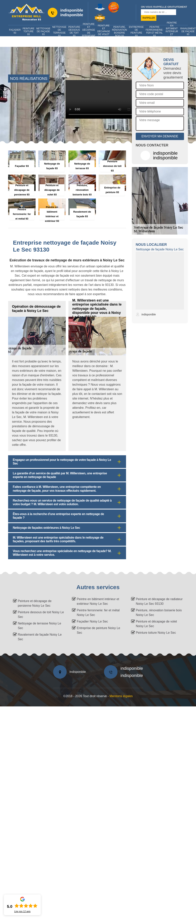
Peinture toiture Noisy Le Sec (156, 632)
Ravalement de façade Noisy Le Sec (40, 637)
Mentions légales (121, 696)
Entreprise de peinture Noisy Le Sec (98, 630)
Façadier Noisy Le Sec (92, 621)
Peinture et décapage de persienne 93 (88, 31)
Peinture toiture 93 (28, 31)
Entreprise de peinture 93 (136, 31)
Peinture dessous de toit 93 (74, 31)
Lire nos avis (22, 911)
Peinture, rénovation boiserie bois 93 (119, 31)
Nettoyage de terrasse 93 (59, 31)
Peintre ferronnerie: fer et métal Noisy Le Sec (98, 613)
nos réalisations (28, 78)
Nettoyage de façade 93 (43, 31)
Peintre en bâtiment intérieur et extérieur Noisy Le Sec (98, 601)
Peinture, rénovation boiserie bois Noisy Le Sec (159, 613)
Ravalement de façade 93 (188, 31)
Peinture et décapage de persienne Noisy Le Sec (34, 603)
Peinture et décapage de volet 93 (103, 31)
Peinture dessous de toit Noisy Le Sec (41, 614)
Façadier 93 (15, 31)
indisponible (71, 10)
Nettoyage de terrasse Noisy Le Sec (39, 626)
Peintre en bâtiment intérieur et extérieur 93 (171, 31)
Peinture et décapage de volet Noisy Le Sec (156, 624)
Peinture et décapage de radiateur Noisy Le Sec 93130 (159, 601)
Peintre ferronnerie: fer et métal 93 (154, 31)
